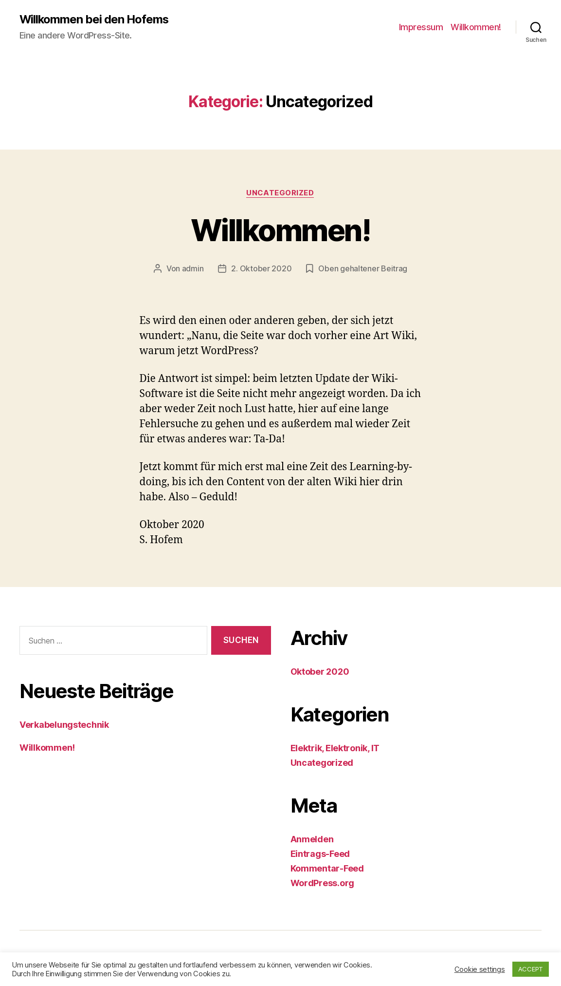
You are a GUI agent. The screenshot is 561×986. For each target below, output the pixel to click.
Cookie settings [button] (479, 969)
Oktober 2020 (319, 672)
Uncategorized (280, 193)
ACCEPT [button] (530, 969)
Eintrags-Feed (320, 854)
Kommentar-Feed (327, 869)
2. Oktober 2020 (261, 269)
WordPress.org (322, 883)
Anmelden (312, 839)
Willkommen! (476, 27)
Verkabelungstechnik (64, 725)
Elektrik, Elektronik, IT (335, 748)
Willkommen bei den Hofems (94, 19)
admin (193, 269)
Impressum (421, 27)
